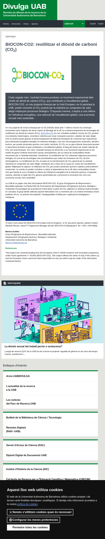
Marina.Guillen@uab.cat (16, 243)
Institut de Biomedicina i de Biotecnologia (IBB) (91, 429)
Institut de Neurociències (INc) (91, 380)
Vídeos (26, 24)
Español (93, 24)
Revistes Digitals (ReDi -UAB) (31, 414)
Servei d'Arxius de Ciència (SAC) (52, 382)
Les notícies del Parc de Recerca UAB (11, 424)
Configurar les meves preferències (33, 520)
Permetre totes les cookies (28, 527)
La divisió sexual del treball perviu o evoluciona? (33, 346)
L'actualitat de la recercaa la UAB (12, 399)
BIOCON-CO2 (47, 133)
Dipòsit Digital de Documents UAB (52, 403)
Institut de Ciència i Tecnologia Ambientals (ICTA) (91, 402)
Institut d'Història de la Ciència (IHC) (71, 383)
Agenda (35, 24)
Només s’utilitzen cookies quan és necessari (40, 512)
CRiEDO (70, 440)
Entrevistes (16, 24)
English (100, 24)
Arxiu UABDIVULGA (12, 380)
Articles (6, 24)
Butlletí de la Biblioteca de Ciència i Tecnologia (32, 387)
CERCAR (68, 24)
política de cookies (27, 504)
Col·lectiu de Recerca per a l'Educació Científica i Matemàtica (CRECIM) (71, 416)
